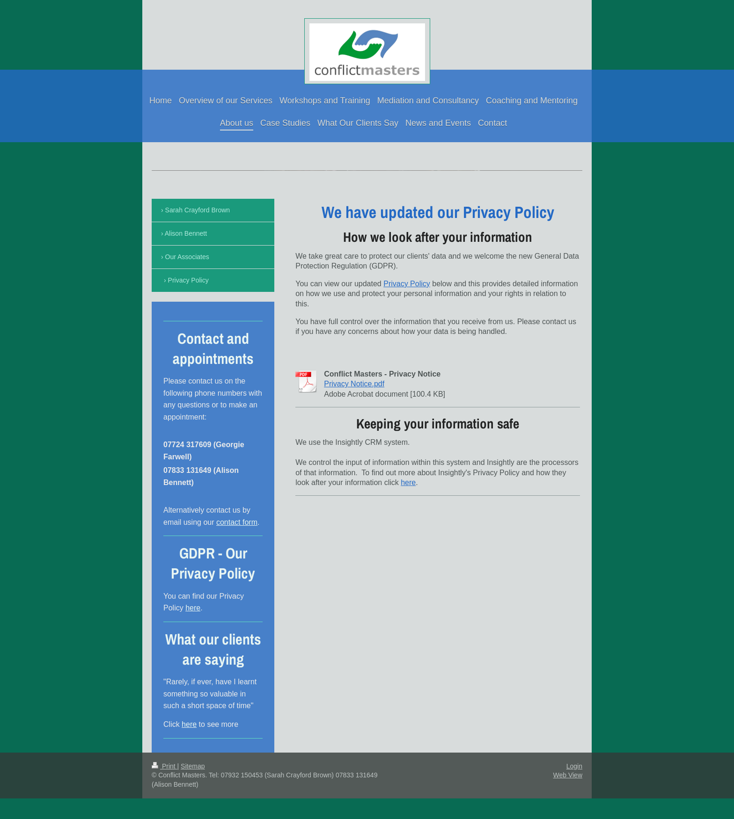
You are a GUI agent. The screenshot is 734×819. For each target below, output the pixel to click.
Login (574, 766)
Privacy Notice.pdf (354, 384)
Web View (567, 775)
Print (164, 766)
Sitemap (193, 766)
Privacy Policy (406, 284)
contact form (236, 522)
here (408, 482)
